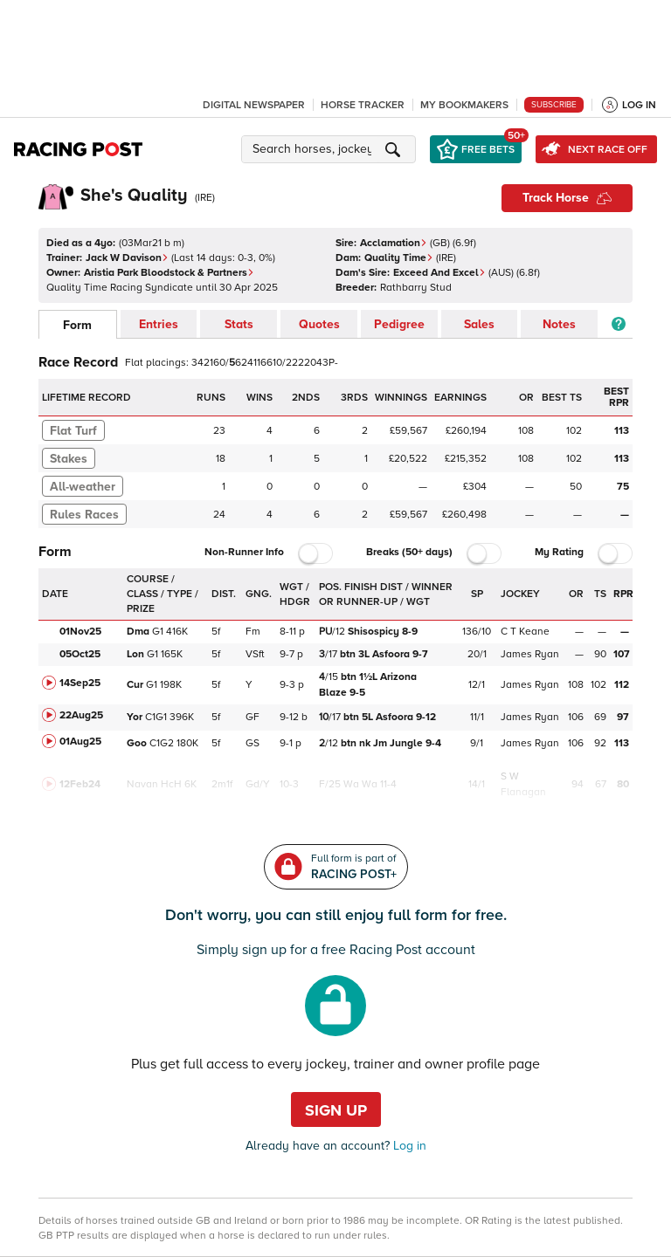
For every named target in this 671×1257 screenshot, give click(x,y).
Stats (239, 324)
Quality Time (398, 257)
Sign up (336, 1110)
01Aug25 (80, 741)
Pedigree (399, 324)
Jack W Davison (127, 257)
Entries (158, 324)
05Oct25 (79, 654)
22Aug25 (81, 715)
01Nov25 (80, 631)
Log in (408, 1145)
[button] (331, 149)
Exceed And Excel (439, 272)
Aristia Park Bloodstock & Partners (169, 272)
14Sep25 (79, 683)
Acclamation (393, 243)
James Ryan (530, 654)
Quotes (319, 324)
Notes (559, 324)
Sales (479, 324)
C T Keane (525, 631)
